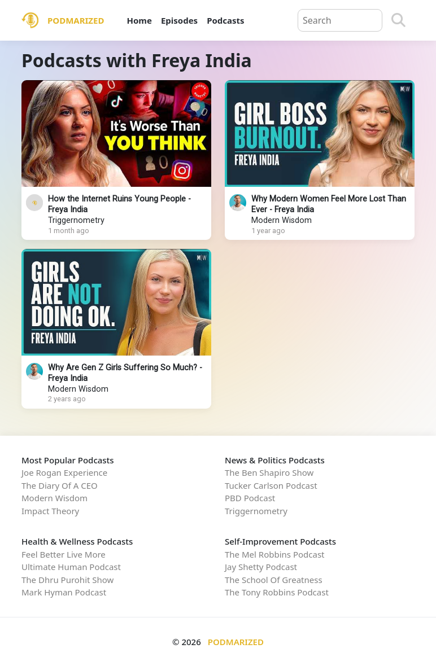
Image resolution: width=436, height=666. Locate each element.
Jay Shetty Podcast (261, 566)
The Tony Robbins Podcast (277, 592)
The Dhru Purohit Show (67, 579)
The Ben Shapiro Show (269, 472)
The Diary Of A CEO (59, 485)
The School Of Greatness (273, 579)
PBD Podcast (250, 497)
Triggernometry (76, 220)
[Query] (340, 20)
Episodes (179, 20)
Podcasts (225, 20)
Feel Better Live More (63, 554)
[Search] (398, 20)
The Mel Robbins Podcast (274, 554)
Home (139, 20)
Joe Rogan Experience (64, 472)
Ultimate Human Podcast (71, 566)
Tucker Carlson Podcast (271, 485)
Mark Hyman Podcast (63, 592)
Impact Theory (50, 510)
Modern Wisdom (281, 220)
